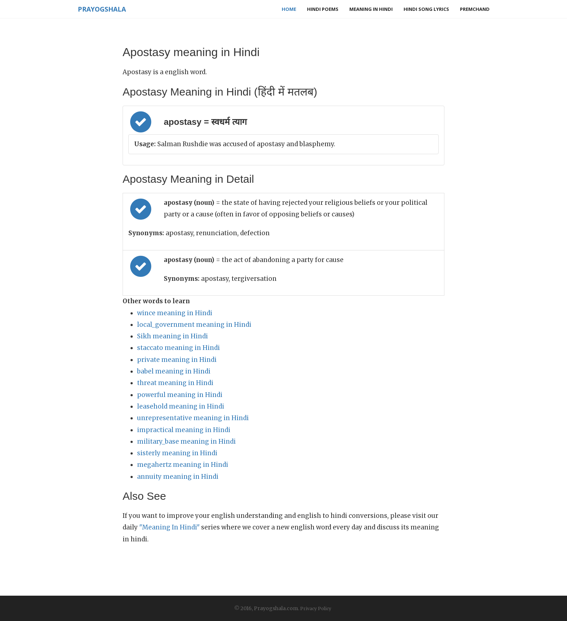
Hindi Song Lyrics (426, 9)
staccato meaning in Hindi (178, 348)
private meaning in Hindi (177, 360)
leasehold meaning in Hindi (180, 406)
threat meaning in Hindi (175, 383)
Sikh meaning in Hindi (172, 336)
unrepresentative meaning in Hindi (193, 418)
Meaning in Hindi (371, 9)
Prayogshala (101, 9)
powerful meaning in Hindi (179, 395)
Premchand (475, 9)
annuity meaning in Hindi (177, 477)
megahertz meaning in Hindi (182, 465)
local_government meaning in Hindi (194, 325)
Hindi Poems (322, 9)
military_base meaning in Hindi (186, 441)
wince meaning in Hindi (174, 313)
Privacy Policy (315, 608)
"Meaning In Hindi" (169, 527)
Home (289, 9)
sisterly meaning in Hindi (177, 453)
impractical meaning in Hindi (183, 430)
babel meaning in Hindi (173, 371)
